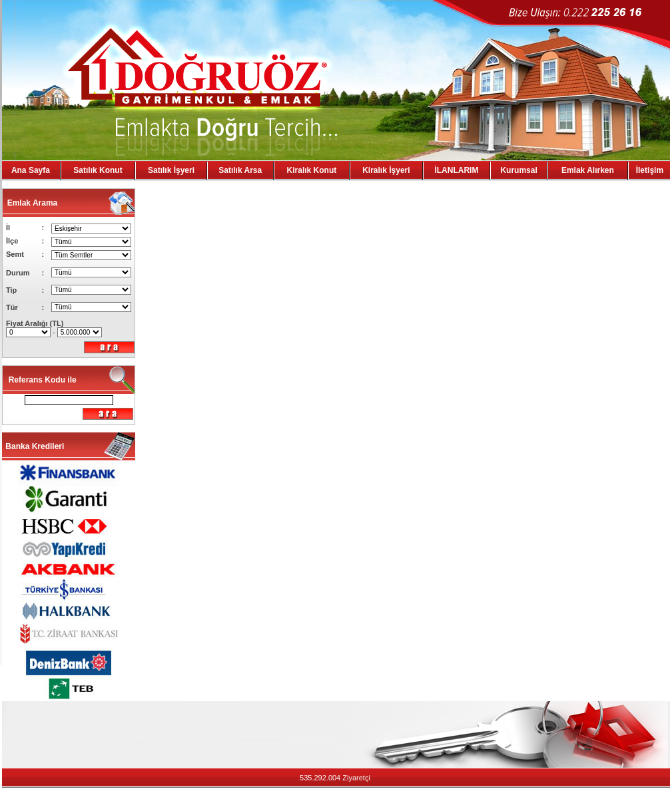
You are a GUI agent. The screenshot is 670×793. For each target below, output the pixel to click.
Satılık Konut (97, 170)
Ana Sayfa (30, 170)
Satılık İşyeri (171, 170)
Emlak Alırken (587, 170)
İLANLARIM (456, 170)
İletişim (649, 170)
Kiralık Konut (312, 170)
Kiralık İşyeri (386, 170)
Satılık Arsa (240, 170)
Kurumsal (518, 170)
